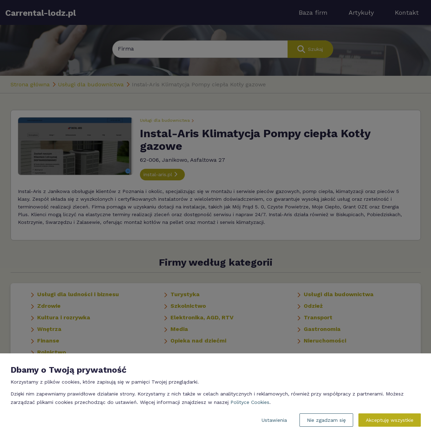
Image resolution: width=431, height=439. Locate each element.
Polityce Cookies (249, 402)
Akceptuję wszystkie (389, 420)
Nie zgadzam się (326, 420)
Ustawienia (274, 420)
